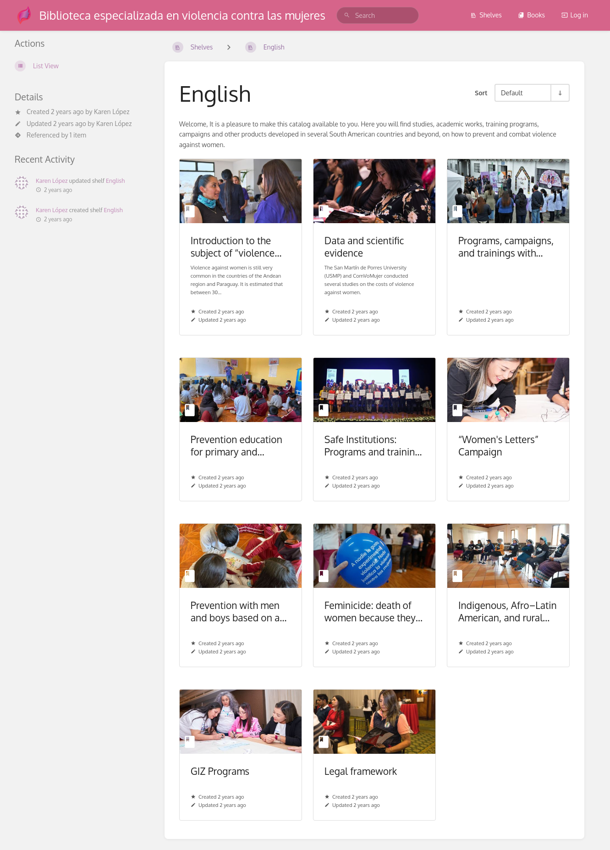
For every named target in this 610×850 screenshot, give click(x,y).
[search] (377, 15)
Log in (574, 15)
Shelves (486, 15)
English (115, 180)
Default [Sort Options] (511, 92)
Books (531, 15)
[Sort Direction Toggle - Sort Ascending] (559, 93)
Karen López (111, 111)
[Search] (347, 15)
